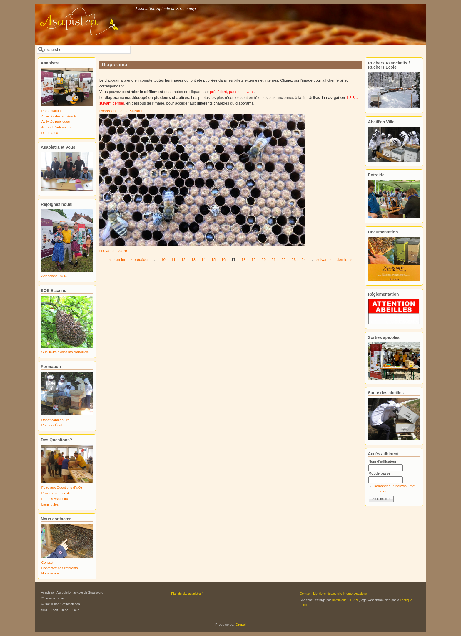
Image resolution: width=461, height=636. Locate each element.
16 (223, 259)
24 (304, 259)
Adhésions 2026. (54, 276)
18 (243, 259)
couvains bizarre (113, 251)
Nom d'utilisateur (383, 461)
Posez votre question (57, 493)
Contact (47, 562)
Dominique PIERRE (345, 600)
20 (263, 259)
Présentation (51, 110)
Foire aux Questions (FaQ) (61, 487)
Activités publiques (55, 121)
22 (283, 259)
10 (163, 259)
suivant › (323, 259)
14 (203, 259)
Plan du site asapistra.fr (187, 593)
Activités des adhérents (59, 116)
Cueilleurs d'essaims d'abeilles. (65, 352)
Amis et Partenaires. (56, 127)
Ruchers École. (53, 425)
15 (213, 259)
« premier (117, 259)
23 (293, 259)
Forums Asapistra (54, 499)
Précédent (108, 111)
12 (183, 259)
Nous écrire (50, 573)
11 (173, 259)
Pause (123, 111)
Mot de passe (380, 473)
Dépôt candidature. (56, 420)
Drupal (241, 624)
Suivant (136, 111)
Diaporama (49, 133)
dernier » (344, 259)
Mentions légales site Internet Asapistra (340, 593)
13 (193, 259)
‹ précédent (141, 259)
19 (253, 259)
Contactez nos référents (59, 568)
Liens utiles (50, 504)
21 (273, 259)
